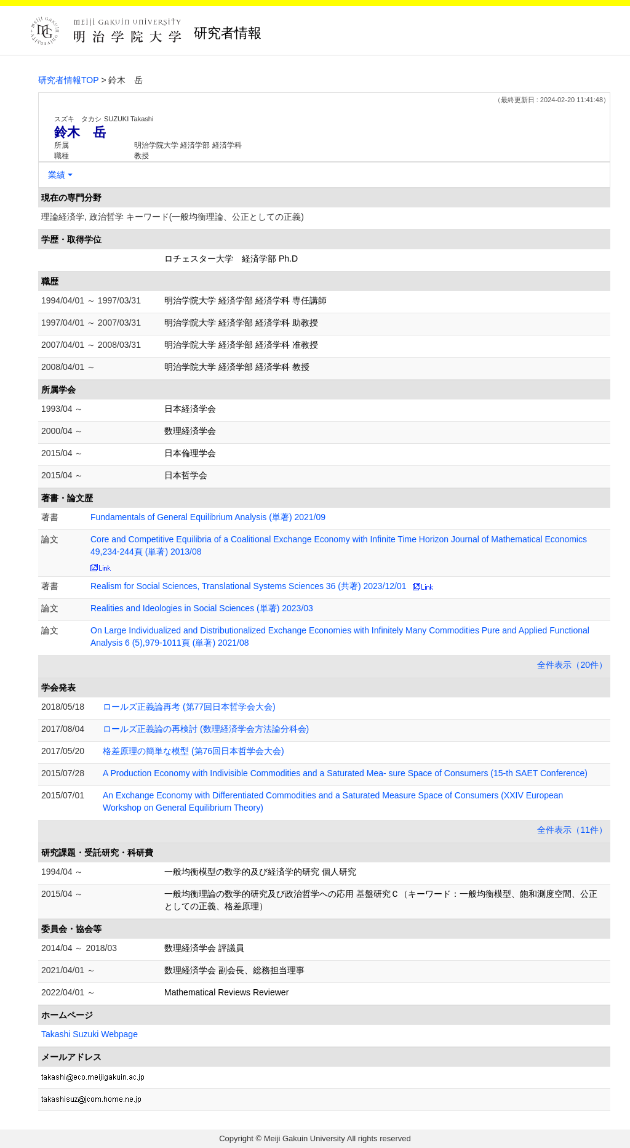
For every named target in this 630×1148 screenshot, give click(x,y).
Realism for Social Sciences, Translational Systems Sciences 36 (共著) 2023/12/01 (248, 586)
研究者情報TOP (68, 80)
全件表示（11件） (572, 830)
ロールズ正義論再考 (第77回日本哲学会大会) (189, 707)
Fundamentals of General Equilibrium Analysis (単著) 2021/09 (207, 517)
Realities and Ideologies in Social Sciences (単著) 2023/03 (201, 608)
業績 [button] (56, 175)
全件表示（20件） (572, 665)
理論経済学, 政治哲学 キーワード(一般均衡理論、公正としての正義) (172, 217)
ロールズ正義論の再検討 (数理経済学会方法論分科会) (206, 729)
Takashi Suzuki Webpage (89, 1034)
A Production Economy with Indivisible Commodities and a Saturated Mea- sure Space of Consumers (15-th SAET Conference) (345, 773)
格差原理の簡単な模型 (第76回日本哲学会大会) (193, 751)
